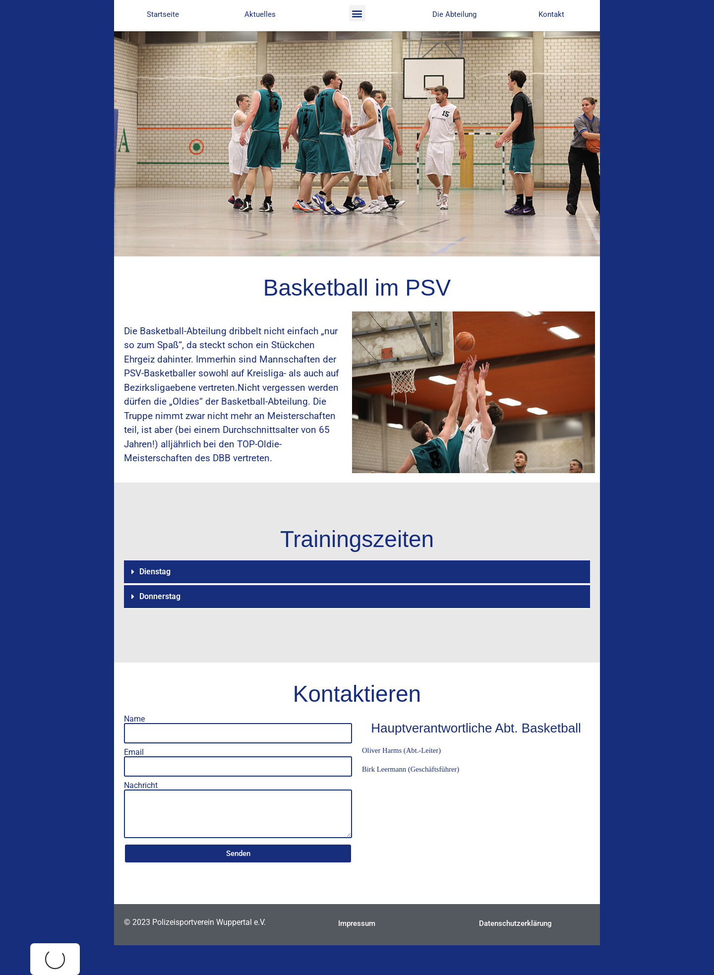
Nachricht (141, 786)
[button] (357, 13)
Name (134, 719)
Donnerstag (159, 596)
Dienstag (155, 571)
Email (134, 752)
